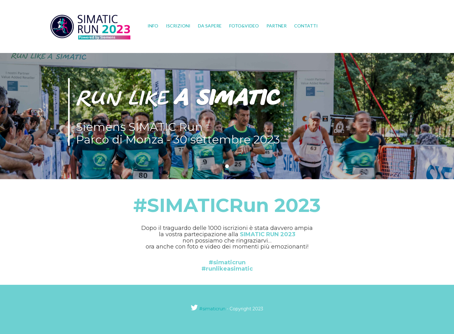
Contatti (306, 25)
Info (153, 25)
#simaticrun (212, 309)
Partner (276, 25)
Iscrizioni (178, 25)
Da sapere (210, 25)
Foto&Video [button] (244, 25)
